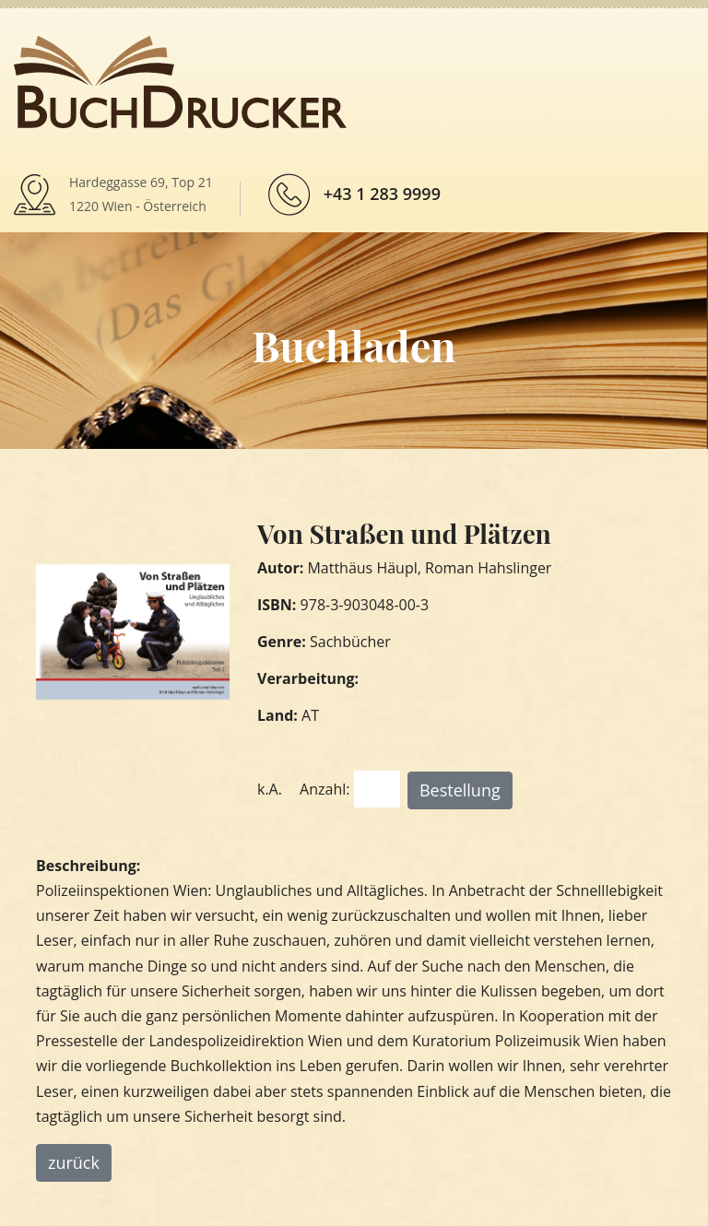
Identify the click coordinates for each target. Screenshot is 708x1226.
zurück (74, 1162)
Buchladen (353, 344)
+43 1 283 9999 (382, 194)
